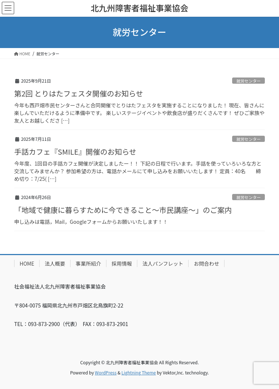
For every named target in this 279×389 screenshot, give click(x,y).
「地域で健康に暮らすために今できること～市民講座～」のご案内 (123, 210)
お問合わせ (206, 263)
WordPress (106, 372)
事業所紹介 (88, 263)
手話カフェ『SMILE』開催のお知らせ (75, 151)
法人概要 (55, 263)
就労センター (248, 81)
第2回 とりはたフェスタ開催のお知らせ (78, 93)
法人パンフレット (162, 263)
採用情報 (122, 263)
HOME (27, 263)
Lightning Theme (138, 372)
